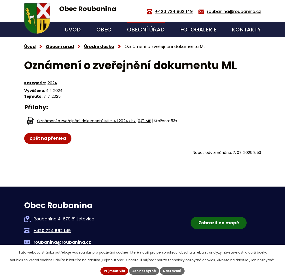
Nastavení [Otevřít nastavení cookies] (174, 270)
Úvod (73, 29)
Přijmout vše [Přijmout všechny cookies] (112, 270)
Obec (103, 29)
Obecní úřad (146, 29)
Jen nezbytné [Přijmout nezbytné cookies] (144, 270)
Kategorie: (35, 83)
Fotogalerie (198, 29)
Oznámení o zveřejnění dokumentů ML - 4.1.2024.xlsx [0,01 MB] (95, 121)
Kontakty (246, 29)
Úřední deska (99, 46)
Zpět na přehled (48, 138)
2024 (52, 83)
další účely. (257, 252)
